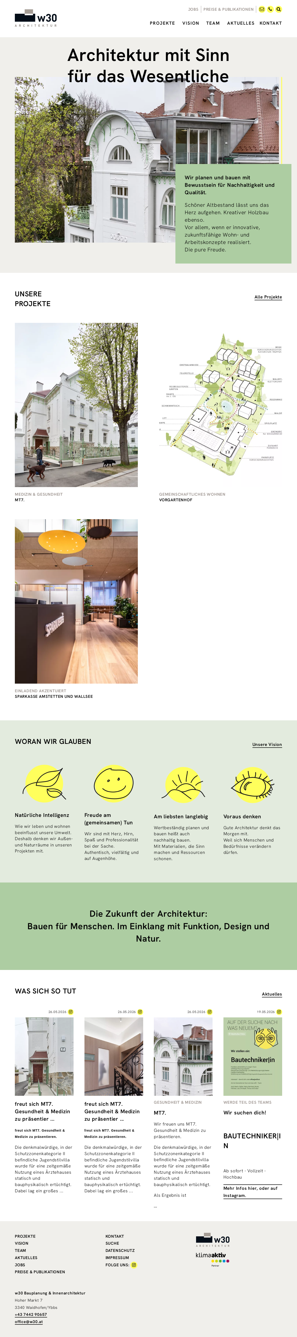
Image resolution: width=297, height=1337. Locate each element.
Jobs (193, 9)
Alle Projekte (268, 297)
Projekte (162, 23)
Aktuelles (241, 23)
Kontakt (271, 23)
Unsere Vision (267, 744)
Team (213, 23)
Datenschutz (120, 1250)
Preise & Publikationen (228, 9)
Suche (112, 1243)
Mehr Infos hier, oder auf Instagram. (250, 1191)
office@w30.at (29, 1321)
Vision (190, 23)
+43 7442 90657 (31, 1314)
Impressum (117, 1257)
